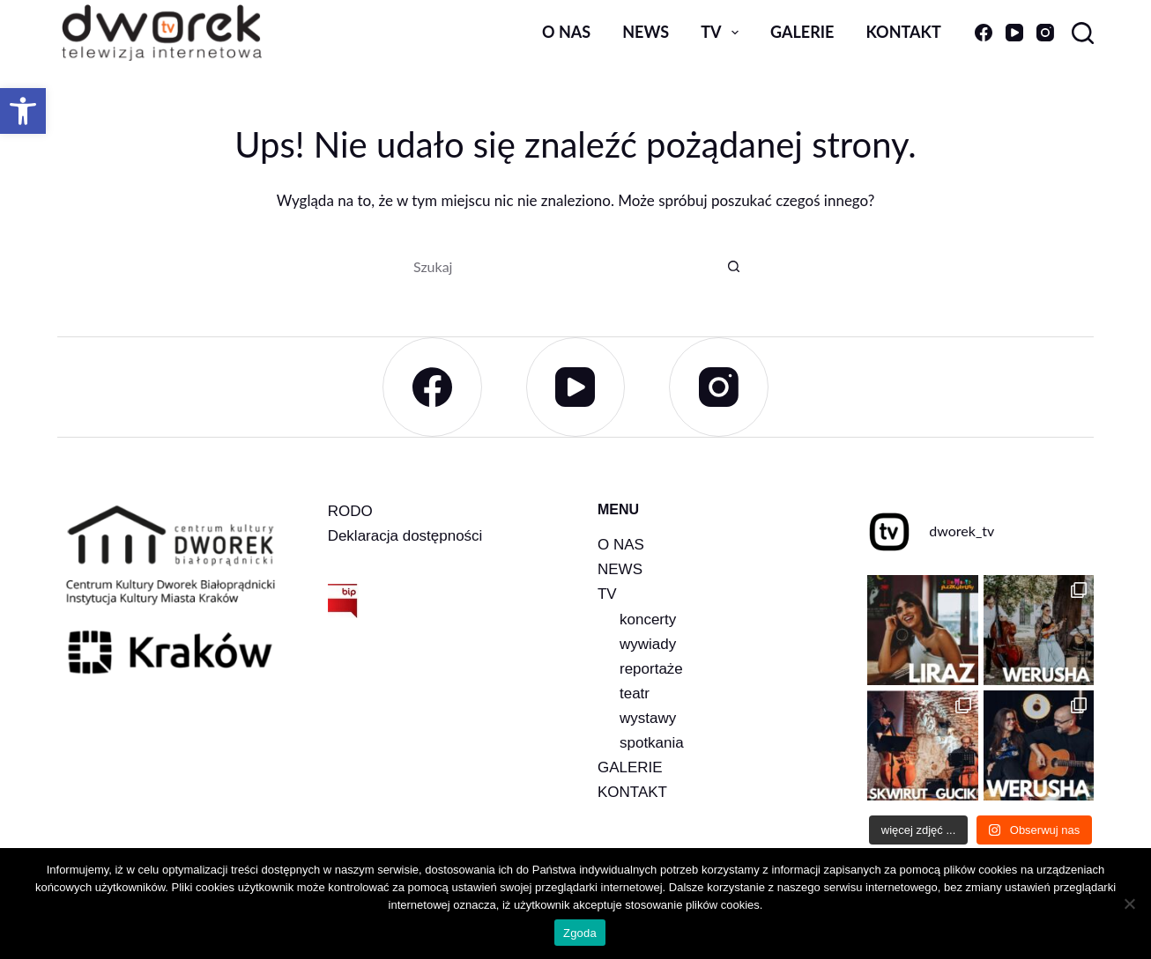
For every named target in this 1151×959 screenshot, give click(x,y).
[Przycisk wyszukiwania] (734, 266)
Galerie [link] (802, 31)
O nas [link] (566, 31)
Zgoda (580, 933)
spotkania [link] (652, 742)
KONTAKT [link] (632, 792)
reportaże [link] (651, 668)
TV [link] (723, 32)
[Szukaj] (1083, 33)
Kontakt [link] (902, 31)
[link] (23, 111)
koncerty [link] (648, 619)
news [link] (645, 31)
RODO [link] (350, 511)
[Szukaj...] (558, 266)
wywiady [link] (648, 644)
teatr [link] (635, 693)
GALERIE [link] (630, 767)
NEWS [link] (620, 569)
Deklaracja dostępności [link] (405, 535)
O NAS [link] (621, 544)
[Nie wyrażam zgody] (1129, 903)
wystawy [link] (648, 718)
